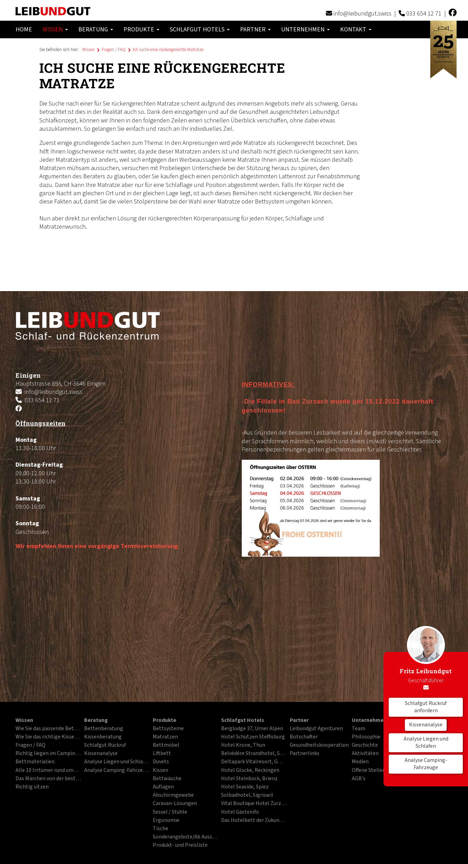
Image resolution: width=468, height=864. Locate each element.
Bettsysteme (168, 729)
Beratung (95, 29)
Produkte (141, 29)
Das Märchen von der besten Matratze (48, 779)
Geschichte (365, 745)
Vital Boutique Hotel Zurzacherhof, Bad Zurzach (254, 804)
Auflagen (163, 787)
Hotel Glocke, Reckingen (250, 770)
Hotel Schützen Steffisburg (253, 737)
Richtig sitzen (32, 787)
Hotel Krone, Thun (243, 745)
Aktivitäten (365, 754)
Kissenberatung (103, 737)
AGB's (359, 779)
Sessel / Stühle (170, 812)
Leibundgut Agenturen (316, 729)
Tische (160, 829)
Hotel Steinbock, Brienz (249, 779)
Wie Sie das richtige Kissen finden (48, 737)
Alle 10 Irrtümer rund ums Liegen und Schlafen (48, 770)
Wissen (55, 29)
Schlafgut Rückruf (105, 745)
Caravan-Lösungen (175, 804)
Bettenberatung (103, 729)
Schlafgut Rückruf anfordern (426, 707)
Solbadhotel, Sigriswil (247, 795)
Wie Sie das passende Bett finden (48, 729)
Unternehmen (305, 29)
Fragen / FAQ (114, 50)
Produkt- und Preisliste (180, 845)
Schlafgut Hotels (200, 29)
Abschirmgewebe (173, 795)
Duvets (161, 762)
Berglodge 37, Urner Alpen (252, 729)
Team (358, 729)
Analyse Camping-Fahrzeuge (426, 764)
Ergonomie (166, 820)
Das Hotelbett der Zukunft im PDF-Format (254, 820)
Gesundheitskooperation (319, 745)
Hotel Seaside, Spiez (245, 787)
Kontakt (355, 29)
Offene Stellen (369, 770)
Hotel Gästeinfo (240, 812)
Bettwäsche (167, 779)
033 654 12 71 (423, 13)
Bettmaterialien (35, 762)
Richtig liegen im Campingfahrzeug (48, 754)
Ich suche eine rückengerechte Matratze (168, 50)
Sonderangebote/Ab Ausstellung (185, 837)
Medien (360, 762)
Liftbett (162, 754)
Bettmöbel (166, 745)
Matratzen (165, 737)
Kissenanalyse (425, 724)
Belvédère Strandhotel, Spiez (254, 754)
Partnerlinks (304, 754)
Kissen (160, 770)
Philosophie (366, 737)
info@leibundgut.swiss (362, 13)
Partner (255, 29)
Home (24, 29)
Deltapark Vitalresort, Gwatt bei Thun (254, 762)
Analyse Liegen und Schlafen (426, 742)
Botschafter (304, 737)
